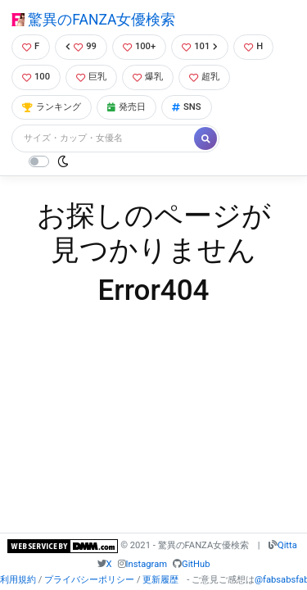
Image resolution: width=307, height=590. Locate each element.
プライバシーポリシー (89, 579)
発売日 (126, 107)
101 (200, 46)
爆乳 (148, 76)
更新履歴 (160, 579)
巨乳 (91, 76)
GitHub (196, 564)
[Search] (104, 139)
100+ (139, 46)
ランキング (51, 107)
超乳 (204, 76)
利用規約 (18, 579)
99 (81, 46)
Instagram (147, 564)
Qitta (287, 545)
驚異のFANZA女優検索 (93, 19)
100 (36, 76)
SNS (186, 107)
